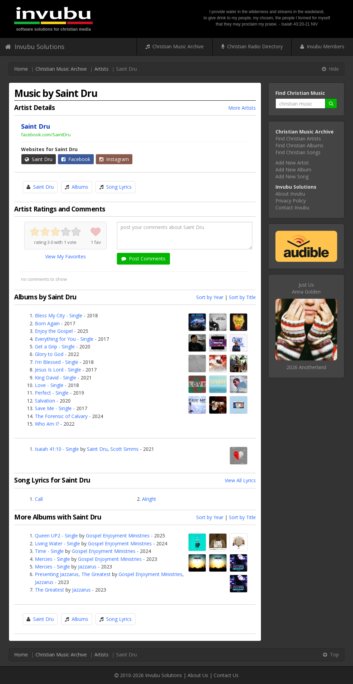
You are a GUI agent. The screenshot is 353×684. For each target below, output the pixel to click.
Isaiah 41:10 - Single (57, 449)
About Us (198, 675)
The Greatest (49, 589)
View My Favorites (65, 256)
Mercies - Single (52, 559)
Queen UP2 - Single (56, 535)
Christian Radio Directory (252, 46)
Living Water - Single (57, 543)
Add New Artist (292, 162)
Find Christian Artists (298, 138)
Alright (149, 499)
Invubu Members (322, 46)
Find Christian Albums (299, 145)
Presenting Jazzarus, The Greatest (73, 574)
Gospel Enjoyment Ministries (118, 535)
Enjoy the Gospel (54, 331)
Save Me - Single (53, 408)
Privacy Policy (290, 200)
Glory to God (49, 354)
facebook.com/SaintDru (46, 134)
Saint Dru (38, 159)
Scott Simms (124, 449)
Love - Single (49, 385)
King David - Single (55, 377)
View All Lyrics (240, 480)
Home (21, 69)
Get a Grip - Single (55, 346)
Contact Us (226, 675)
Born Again (47, 323)
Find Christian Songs (298, 152)
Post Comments (143, 258)
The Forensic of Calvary (61, 416)
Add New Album (293, 169)
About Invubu (290, 193)
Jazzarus (87, 566)
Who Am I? (47, 423)
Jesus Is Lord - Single (58, 369)
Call (39, 499)
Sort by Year (209, 297)
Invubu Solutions (34, 46)
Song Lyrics (119, 187)
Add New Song (292, 176)
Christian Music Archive (174, 46)
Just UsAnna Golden (306, 288)
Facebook (75, 159)
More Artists (242, 108)
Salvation (45, 400)
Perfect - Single (52, 392)
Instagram (114, 159)
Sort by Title (242, 297)
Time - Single (49, 551)
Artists (101, 69)
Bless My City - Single (58, 315)
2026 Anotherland (306, 367)
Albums (80, 187)
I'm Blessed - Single (56, 362)
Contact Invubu (292, 207)
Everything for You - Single (64, 339)
